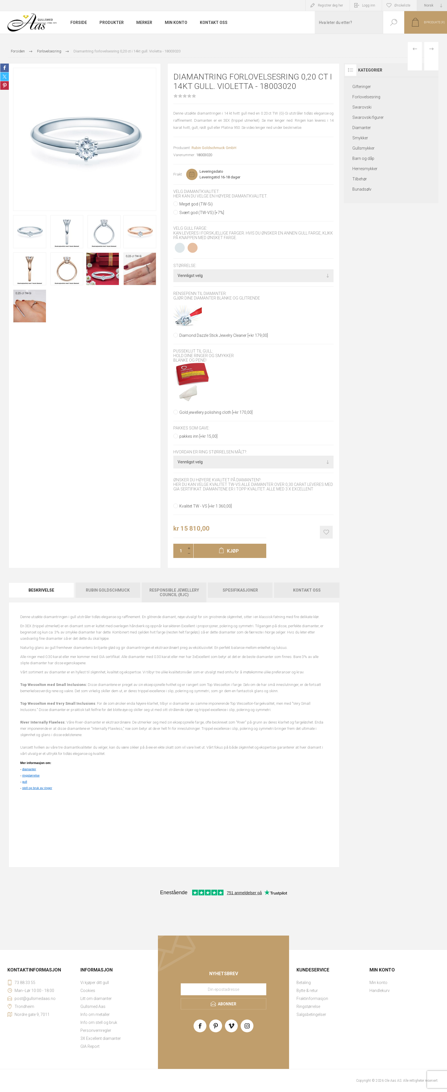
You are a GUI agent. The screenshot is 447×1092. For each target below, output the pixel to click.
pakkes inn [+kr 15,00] (198, 436)
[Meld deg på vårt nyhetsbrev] (223, 989)
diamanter (29, 769)
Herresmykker (364, 168)
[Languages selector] (432, 5)
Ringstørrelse (308, 1006)
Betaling (303, 982)
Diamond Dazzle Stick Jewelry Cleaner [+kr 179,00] (223, 335)
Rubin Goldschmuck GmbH (214, 148)
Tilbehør (359, 179)
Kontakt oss (307, 590)
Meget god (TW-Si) (196, 204)
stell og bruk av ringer (37, 788)
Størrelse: (184, 265)
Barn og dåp (363, 158)
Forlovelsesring (366, 97)
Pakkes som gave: (191, 428)
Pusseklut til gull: (193, 351)
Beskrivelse (41, 590)
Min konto (378, 982)
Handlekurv (379, 990)
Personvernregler (95, 1030)
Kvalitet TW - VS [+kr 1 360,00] (205, 506)
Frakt (177, 174)
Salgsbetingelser (311, 1014)
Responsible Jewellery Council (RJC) (174, 592)
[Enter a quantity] (179, 551)
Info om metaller (95, 1014)
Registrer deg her (330, 5)
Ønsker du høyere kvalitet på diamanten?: (217, 480)
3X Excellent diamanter (100, 1038)
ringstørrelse (31, 775)
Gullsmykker (363, 148)
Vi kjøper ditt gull (94, 982)
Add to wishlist (326, 532)
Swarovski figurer (368, 117)
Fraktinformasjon (312, 998)
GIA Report (89, 1046)
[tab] (42, 592)
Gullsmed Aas (92, 1006)
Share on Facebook (4, 68)
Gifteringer (361, 86)
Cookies (87, 990)
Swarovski (361, 107)
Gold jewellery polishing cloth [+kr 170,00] (216, 412)
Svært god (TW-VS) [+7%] (201, 212)
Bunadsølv (361, 189)
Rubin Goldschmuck (108, 590)
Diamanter (361, 127)
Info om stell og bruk (98, 1022)
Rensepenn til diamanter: (200, 293)
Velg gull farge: (190, 228)
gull (24, 781)
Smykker (360, 138)
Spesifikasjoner (240, 590)
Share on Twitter (4, 76)
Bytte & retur (307, 990)
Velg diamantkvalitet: (196, 191)
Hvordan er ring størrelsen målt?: (210, 452)
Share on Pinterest (4, 85)
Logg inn (368, 5)
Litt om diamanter (96, 998)
